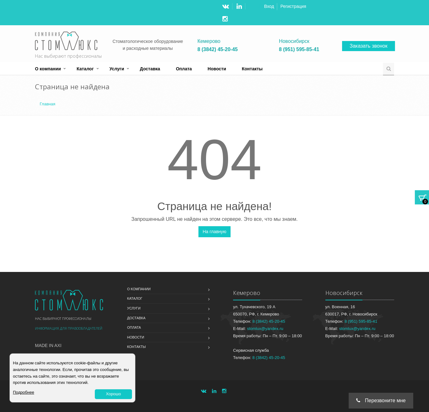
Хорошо (113, 393)
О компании (48, 68)
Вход (269, 6)
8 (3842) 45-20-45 (217, 49)
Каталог (85, 68)
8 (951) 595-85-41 (299, 49)
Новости (217, 68)
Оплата (184, 68)
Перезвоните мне (381, 400)
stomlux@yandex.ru (265, 328)
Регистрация (293, 6)
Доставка (150, 68)
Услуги (117, 68)
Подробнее (23, 392)
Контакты (252, 68)
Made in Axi (48, 345)
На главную (214, 231)
